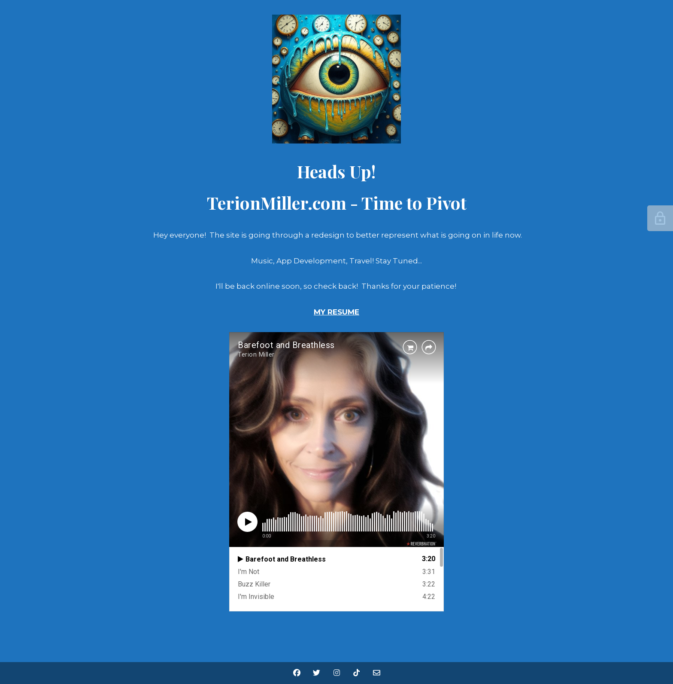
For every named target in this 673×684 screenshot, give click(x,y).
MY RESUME (336, 312)
